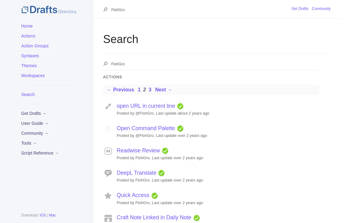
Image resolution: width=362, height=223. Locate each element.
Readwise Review (138, 150)
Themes (29, 65)
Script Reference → (40, 153)
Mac (52, 215)
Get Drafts (300, 9)
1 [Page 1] (139, 89)
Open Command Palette (146, 128)
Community (321, 9)
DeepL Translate (136, 173)
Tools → (29, 143)
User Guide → (35, 123)
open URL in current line (146, 106)
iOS (43, 215)
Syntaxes (30, 55)
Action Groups (35, 45)
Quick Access (133, 195)
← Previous (120, 89)
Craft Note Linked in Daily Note (154, 217)
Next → (163, 89)
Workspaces (33, 75)
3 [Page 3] (150, 89)
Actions (28, 35)
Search (28, 94)
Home (27, 26)
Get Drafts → (34, 113)
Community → (35, 133)
